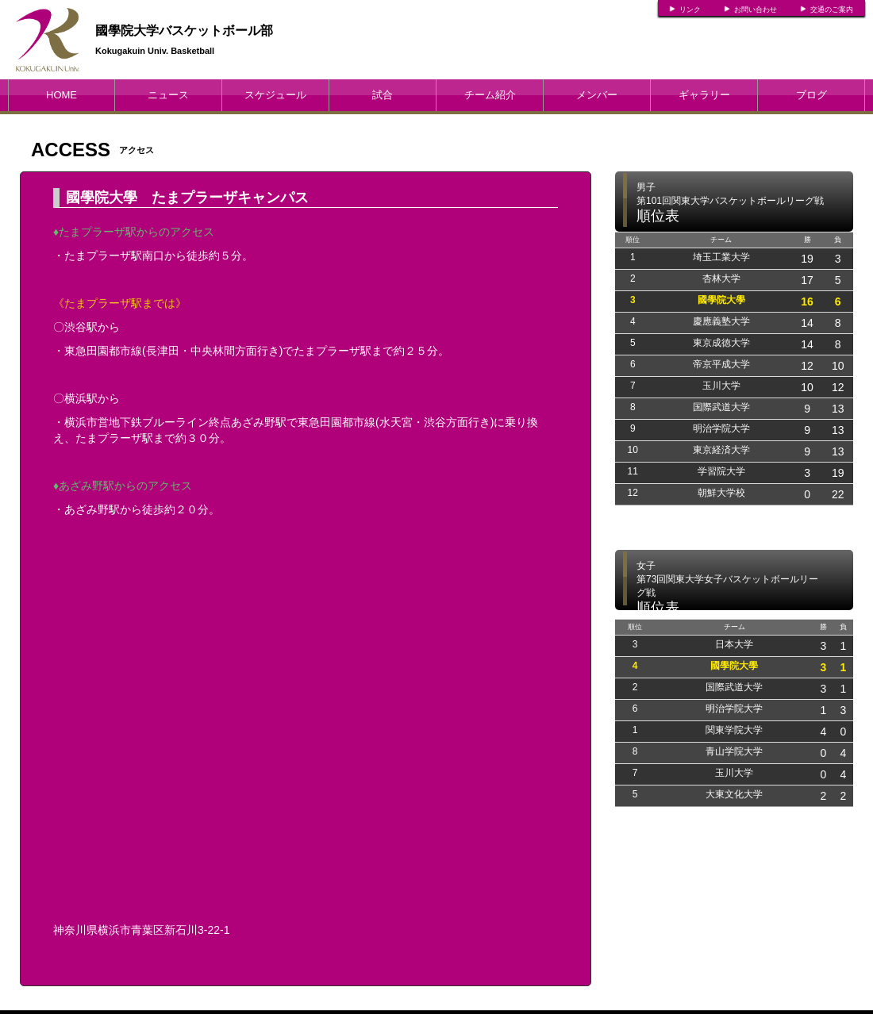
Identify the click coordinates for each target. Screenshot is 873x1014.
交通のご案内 (831, 9)
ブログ (811, 95)
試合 (382, 95)
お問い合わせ (755, 9)
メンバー (596, 95)
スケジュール (275, 95)
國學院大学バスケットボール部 (184, 30)
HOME (61, 95)
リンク (690, 9)
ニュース (168, 95)
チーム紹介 (490, 95)
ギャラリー (704, 95)
